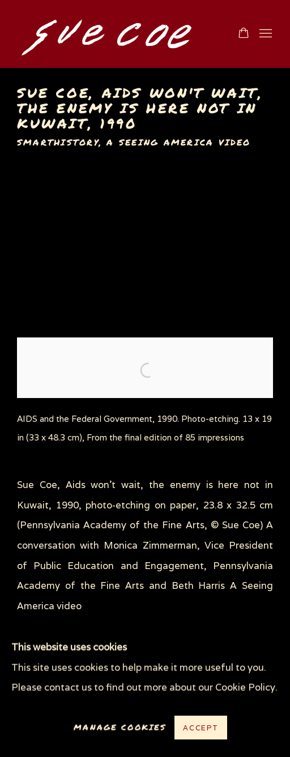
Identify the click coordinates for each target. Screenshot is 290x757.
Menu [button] (264, 33)
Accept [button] (201, 728)
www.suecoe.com (115, 34)
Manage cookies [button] (120, 727)
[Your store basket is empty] (243, 33)
